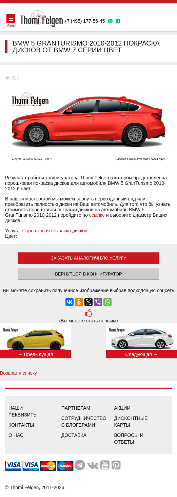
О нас (15, 435)
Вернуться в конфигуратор (88, 274)
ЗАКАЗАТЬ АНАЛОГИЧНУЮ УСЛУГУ (88, 258)
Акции (122, 408)
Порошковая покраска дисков (54, 230)
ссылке (97, 215)
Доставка (73, 435)
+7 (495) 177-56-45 (84, 21)
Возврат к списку (18, 373)
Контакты (21, 425)
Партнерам (76, 408)
